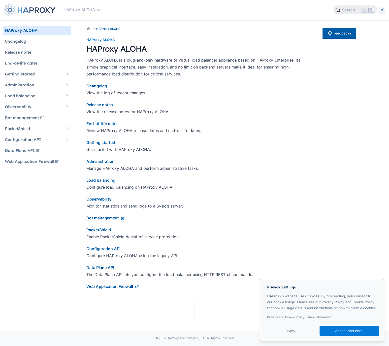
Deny (291, 331)
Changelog (96, 85)
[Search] (355, 9)
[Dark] (382, 10)
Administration (100, 161)
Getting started (100, 142)
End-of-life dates (102, 123)
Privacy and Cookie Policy (285, 317)
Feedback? (339, 33)
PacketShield (98, 229)
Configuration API (103, 248)
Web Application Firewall (112, 286)
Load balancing (100, 180)
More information (319, 317)
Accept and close (349, 331)
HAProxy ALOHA (108, 29)
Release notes (99, 104)
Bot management (105, 217)
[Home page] (31, 10)
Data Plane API (100, 267)
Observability (98, 199)
